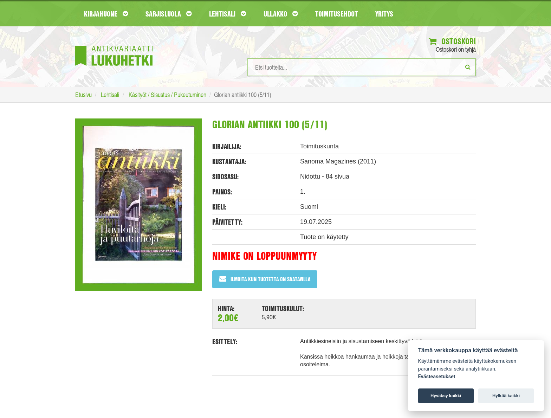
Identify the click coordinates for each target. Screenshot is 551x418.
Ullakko (281, 13)
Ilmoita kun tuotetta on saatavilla (264, 279)
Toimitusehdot (336, 13)
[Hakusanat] (361, 67)
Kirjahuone (106, 13)
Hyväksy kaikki (445, 395)
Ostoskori (452, 41)
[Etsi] (468, 66)
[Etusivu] (114, 45)
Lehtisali (227, 13)
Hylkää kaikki (506, 395)
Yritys (384, 13)
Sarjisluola (168, 13)
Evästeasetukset (436, 377)
